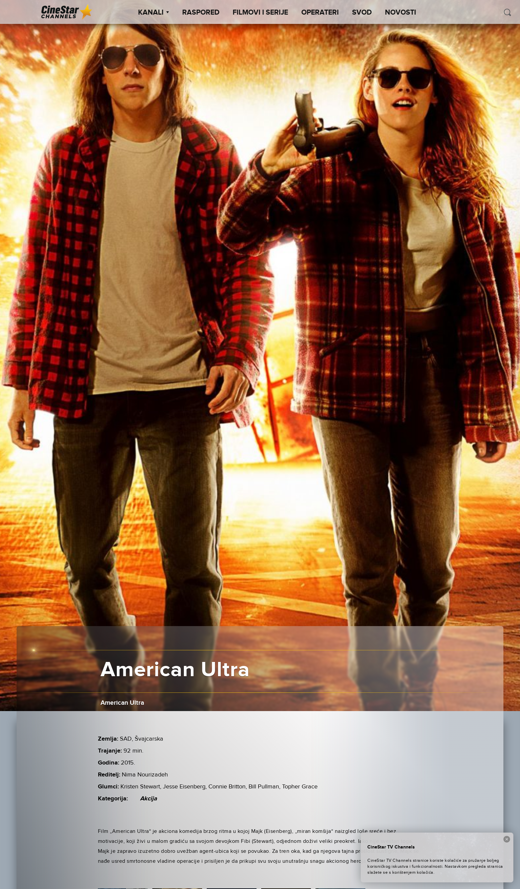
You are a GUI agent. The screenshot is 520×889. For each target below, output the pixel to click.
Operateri (320, 12)
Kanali (153, 12)
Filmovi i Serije (260, 12)
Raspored (200, 12)
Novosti (400, 12)
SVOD (362, 12)
